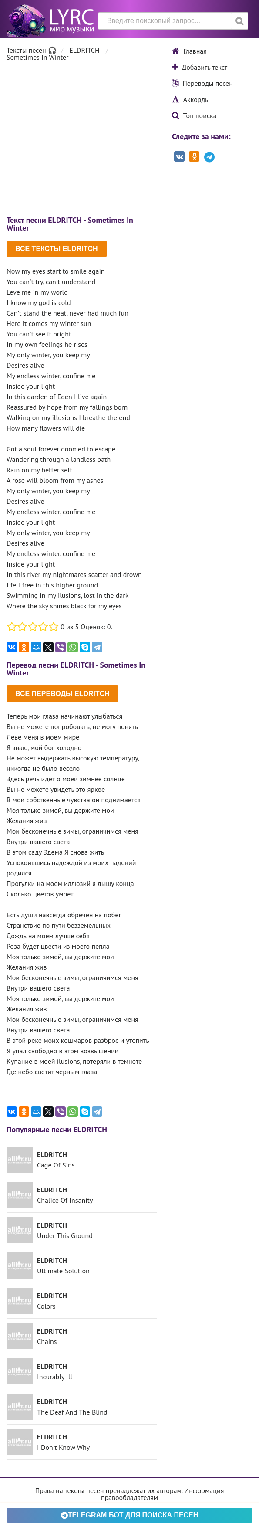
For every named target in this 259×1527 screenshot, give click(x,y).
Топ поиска (194, 115)
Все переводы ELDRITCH (62, 693)
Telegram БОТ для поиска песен (129, 1515)
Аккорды (191, 99)
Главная (189, 51)
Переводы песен (202, 83)
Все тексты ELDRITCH (56, 248)
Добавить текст (199, 67)
